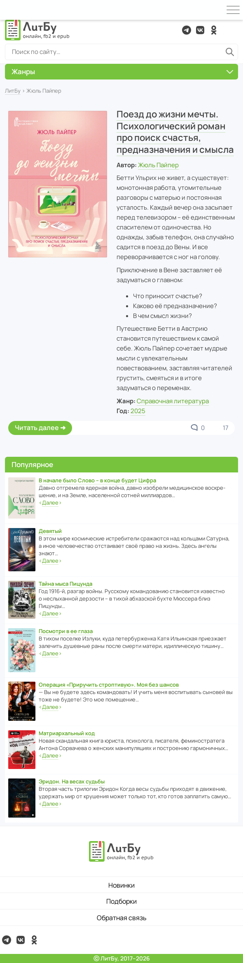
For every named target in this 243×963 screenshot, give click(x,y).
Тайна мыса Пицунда (65, 583)
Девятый (50, 531)
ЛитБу (13, 90)
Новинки (121, 885)
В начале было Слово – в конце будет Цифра (97, 480)
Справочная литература (173, 401)
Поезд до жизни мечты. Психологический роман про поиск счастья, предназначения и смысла (175, 132)
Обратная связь (122, 917)
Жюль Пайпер (158, 165)
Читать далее (37, 427)
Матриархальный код (67, 733)
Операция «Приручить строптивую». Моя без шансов (109, 684)
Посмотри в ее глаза (66, 631)
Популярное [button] (32, 464)
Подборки (121, 901)
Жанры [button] (122, 71)
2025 (138, 411)
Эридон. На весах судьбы (72, 781)
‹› (50, 503)
